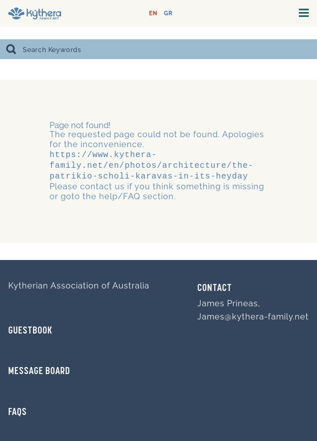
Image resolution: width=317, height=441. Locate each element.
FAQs (17, 412)
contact (96, 184)
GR (168, 13)
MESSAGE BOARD (39, 372)
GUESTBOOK (30, 331)
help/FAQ (119, 194)
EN (153, 13)
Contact (214, 288)
